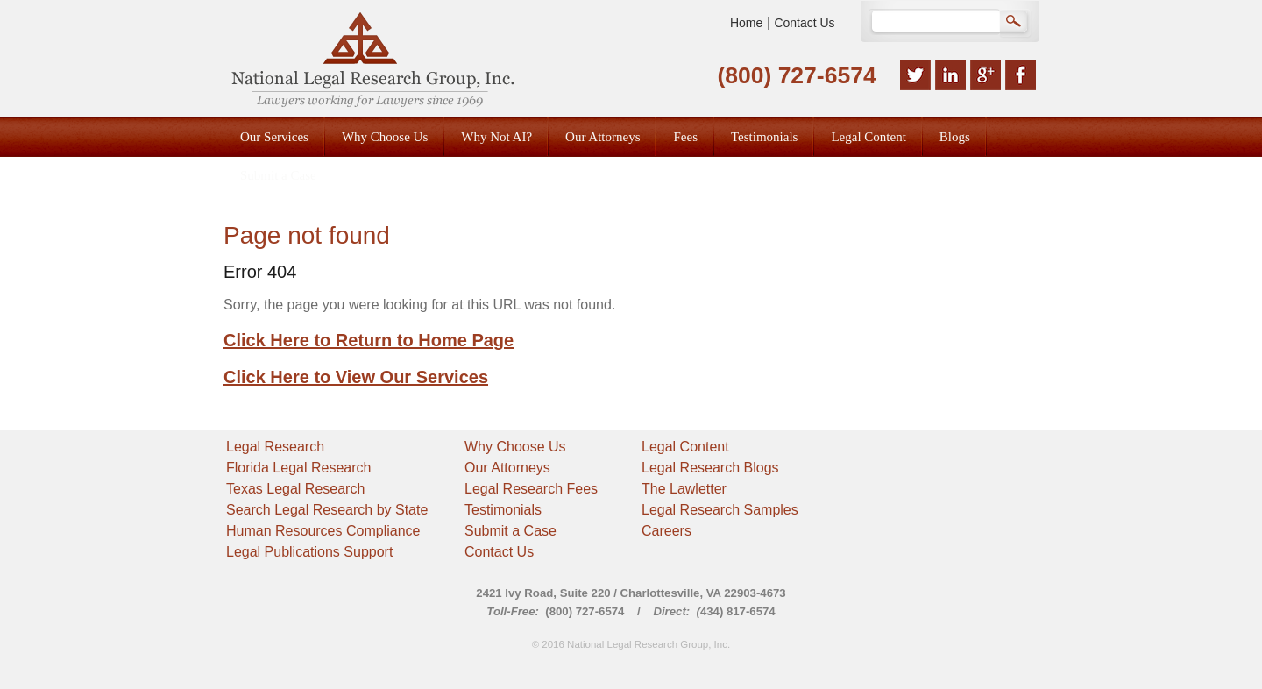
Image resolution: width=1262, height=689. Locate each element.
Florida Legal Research (298, 467)
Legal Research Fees (531, 488)
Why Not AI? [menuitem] (496, 137)
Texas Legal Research (295, 488)
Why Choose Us (515, 446)
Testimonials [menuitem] (764, 137)
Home (746, 23)
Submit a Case (510, 530)
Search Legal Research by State (327, 509)
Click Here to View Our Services (355, 377)
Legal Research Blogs (710, 467)
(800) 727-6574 (796, 75)
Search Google (1015, 23)
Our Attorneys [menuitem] (602, 137)
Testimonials (503, 509)
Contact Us (804, 23)
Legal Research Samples (720, 509)
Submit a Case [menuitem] (278, 175)
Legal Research (275, 446)
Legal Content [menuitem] (868, 137)
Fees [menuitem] (685, 137)
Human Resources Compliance (323, 530)
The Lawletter (684, 488)
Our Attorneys (507, 467)
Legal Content (685, 446)
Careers (666, 530)
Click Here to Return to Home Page (368, 340)
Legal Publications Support (309, 551)
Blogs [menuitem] (954, 137)
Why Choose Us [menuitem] (385, 137)
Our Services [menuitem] (274, 137)
